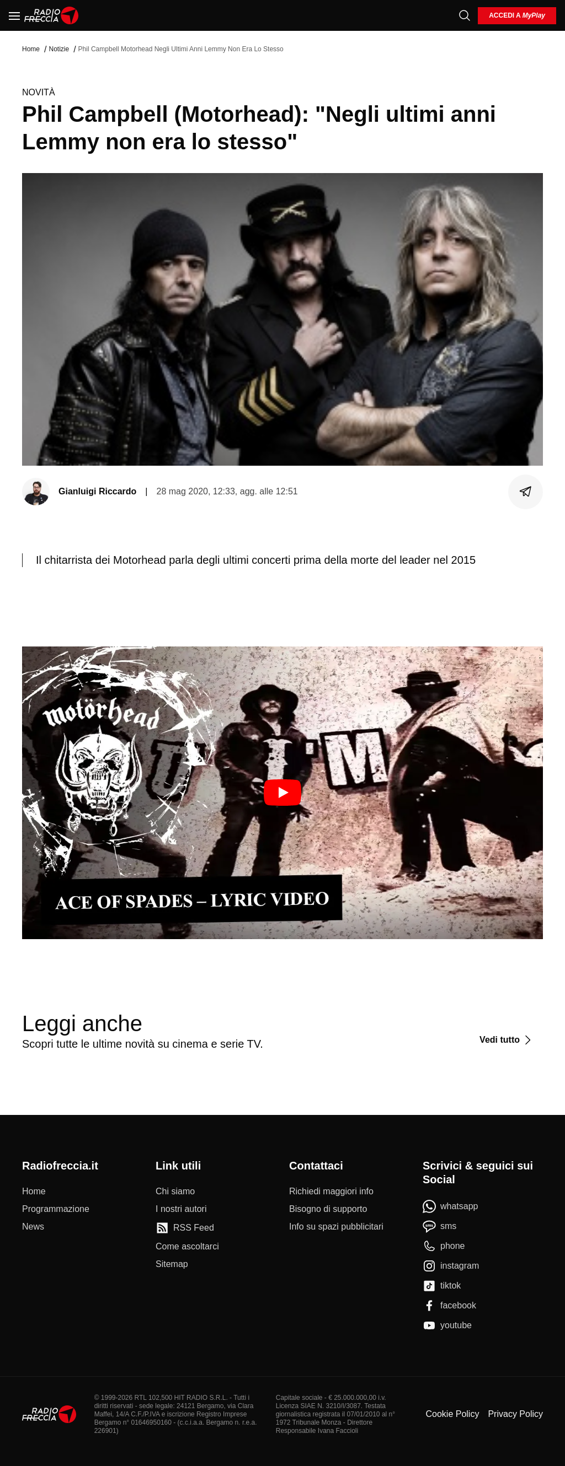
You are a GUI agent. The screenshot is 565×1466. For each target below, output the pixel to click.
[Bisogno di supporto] (328, 1209)
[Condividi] (526, 492)
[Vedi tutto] (507, 1040)
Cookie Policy (452, 1414)
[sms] (439, 1226)
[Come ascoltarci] (187, 1246)
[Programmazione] (55, 1209)
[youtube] (447, 1325)
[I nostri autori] (181, 1209)
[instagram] (451, 1266)
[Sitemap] (172, 1264)
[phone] (444, 1246)
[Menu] (14, 15)
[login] (517, 15)
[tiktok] (442, 1285)
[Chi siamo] (175, 1191)
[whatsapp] (450, 1206)
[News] (33, 1226)
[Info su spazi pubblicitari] (336, 1226)
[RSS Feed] (185, 1228)
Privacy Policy (515, 1414)
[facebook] (449, 1305)
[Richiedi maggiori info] (331, 1191)
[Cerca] (464, 15)
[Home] (51, 15)
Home (31, 49)
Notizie (59, 49)
